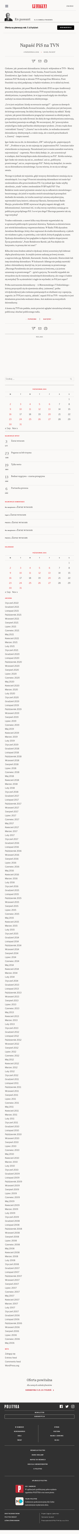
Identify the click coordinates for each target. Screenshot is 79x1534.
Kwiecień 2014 (12, 969)
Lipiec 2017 (10, 815)
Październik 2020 (13, 662)
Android (32, 1486)
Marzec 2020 (11, 689)
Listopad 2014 (12, 941)
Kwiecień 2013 (12, 1016)
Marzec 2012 (11, 1067)
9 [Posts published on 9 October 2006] (10, 409)
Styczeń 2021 (11, 650)
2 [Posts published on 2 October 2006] (10, 404)
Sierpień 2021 (11, 622)
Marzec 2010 (11, 1162)
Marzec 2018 (11, 784)
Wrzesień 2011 (12, 1091)
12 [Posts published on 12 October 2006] (39, 409)
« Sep (8, 428)
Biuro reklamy (38, 1455)
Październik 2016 (13, 851)
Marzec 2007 (11, 1303)
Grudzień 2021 (12, 607)
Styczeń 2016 (11, 886)
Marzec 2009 (11, 1209)
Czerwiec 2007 (12, 1292)
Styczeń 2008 (12, 1264)
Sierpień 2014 (11, 953)
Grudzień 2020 (12, 654)
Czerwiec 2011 (12, 1103)
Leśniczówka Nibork (12, 1521)
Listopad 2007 (12, 1272)
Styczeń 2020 (12, 697)
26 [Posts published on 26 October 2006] (39, 419)
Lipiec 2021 (10, 626)
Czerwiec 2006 (12, 1339)
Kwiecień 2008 (12, 1252)
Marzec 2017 (11, 831)
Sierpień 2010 (12, 1142)
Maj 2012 (9, 1059)
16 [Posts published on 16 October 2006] (10, 414)
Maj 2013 (9, 1012)
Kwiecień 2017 (12, 827)
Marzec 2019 (11, 737)
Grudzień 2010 (12, 1126)
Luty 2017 (10, 835)
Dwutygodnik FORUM (12, 1514)
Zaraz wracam (25, 507)
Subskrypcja (39, 1417)
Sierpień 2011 (11, 1095)
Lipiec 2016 (10, 863)
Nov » (15, 428)
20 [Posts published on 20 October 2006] (49, 414)
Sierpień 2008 (12, 1236)
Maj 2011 (9, 1107)
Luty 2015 (10, 929)
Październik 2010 (13, 1134)
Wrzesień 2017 (12, 807)
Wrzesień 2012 (12, 1044)
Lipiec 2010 (10, 1146)
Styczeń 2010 (12, 1170)
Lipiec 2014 (10, 957)
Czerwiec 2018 (12, 772)
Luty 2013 (10, 1024)
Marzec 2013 (11, 1020)
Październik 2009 (13, 1181)
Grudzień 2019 (12, 701)
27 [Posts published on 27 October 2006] (49, 419)
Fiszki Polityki (31, 1499)
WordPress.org (12, 1365)
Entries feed (11, 1357)
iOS (26, 1486)
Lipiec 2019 (10, 721)
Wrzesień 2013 (12, 996)
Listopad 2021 (12, 611)
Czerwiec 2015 (12, 914)
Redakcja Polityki (37, 1450)
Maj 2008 (9, 1248)
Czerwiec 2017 (12, 819)
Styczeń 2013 (11, 1028)
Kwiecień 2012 (12, 1063)
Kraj (19, 1436)
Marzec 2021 (11, 642)
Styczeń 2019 (11, 744)
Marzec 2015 (11, 926)
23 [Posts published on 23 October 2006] (10, 419)
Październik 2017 (13, 803)
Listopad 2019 (12, 705)
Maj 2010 (9, 1154)
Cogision (49, 1514)
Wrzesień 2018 (12, 760)
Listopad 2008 (12, 1225)
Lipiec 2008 (11, 1240)
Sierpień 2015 (11, 906)
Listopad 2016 (12, 847)
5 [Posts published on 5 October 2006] (39, 404)
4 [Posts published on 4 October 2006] (30, 404)
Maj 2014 (9, 965)
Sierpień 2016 (12, 859)
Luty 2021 (10, 646)
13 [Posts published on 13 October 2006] (49, 409)
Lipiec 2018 (10, 768)
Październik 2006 (13, 1323)
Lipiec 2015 (10, 910)
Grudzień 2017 (12, 796)
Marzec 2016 (11, 878)
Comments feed (13, 1361)
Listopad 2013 (12, 989)
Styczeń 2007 (12, 1311)
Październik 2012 (13, 1040)
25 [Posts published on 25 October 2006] (30, 419)
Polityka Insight (11, 1517)
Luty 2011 (9, 1118)
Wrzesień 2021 (12, 618)
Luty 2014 (10, 977)
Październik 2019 (13, 709)
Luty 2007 (10, 1307)
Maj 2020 (9, 681)
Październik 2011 (13, 1087)
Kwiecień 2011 (12, 1111)
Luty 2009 (10, 1213)
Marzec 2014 (11, 973)
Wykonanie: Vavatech (47, 1517)
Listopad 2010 (12, 1130)
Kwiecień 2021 (12, 638)
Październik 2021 (13, 615)
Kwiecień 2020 (12, 685)
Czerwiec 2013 (12, 1008)
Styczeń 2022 (12, 603)
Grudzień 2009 (12, 1174)
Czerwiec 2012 (12, 1055)
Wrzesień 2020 (12, 666)
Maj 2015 (9, 918)
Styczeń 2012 (11, 1075)
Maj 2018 (9, 776)
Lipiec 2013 (10, 1004)
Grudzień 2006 (12, 1315)
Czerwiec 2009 (12, 1197)
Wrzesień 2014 (12, 949)
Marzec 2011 (11, 1114)
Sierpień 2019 (12, 717)
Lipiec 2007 (11, 1288)
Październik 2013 (13, 992)
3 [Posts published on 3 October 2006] (20, 404)
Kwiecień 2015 (12, 922)
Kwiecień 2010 (12, 1158)
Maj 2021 (9, 634)
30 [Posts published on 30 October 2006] (10, 424)
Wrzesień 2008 (12, 1233)
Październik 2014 (13, 945)
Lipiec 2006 (11, 1335)
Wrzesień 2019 (12, 713)
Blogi (57, 1440)
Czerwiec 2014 (12, 961)
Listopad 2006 (12, 1319)
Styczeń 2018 (11, 792)
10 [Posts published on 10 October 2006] (20, 409)
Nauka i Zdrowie (57, 1436)
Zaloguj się (10, 1354)
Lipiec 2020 (11, 674)
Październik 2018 (13, 756)
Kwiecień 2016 (12, 874)
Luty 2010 (10, 1166)
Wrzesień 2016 (12, 855)
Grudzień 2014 (12, 937)
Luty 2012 (10, 1071)
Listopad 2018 (12, 752)
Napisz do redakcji (38, 1460)
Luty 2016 (10, 882)
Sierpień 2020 (12, 670)
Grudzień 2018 (12, 748)
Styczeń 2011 (11, 1122)
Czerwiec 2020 (12, 678)
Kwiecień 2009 (12, 1205)
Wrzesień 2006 (12, 1327)
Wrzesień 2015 (12, 902)
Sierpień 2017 (11, 811)
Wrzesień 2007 (12, 1280)
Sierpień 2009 (12, 1189)
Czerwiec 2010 (12, 1150)
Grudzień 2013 (12, 985)
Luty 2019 (10, 741)
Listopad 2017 (12, 800)
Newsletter (39, 1413)
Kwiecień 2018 (12, 780)
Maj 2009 (9, 1201)
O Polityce (37, 1469)
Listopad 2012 (12, 1036)
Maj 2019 (9, 729)
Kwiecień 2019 (12, 733)
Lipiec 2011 (10, 1099)
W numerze (19, 1427)
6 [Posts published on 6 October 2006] (49, 404)
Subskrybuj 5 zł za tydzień (38, 1390)
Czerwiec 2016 (12, 866)
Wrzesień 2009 (12, 1185)
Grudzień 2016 (12, 843)
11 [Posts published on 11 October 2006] (30, 409)
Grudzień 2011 (12, 1079)
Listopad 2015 (12, 894)
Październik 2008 (13, 1229)
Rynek (56, 1427)
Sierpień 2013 (12, 1000)
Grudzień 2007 (12, 1268)
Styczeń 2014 (11, 981)
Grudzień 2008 (12, 1221)
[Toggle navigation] (6, 6)
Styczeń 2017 (11, 839)
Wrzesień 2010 (12, 1138)
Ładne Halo (55, 1514)
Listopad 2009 (12, 1177)
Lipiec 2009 (11, 1193)
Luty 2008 (10, 1260)
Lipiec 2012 (10, 1051)
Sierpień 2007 (12, 1284)
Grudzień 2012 (12, 1032)
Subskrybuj (66, 28)
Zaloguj (70, 6)
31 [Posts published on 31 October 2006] (20, 424)
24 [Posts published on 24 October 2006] (20, 419)
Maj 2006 (9, 1343)
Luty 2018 (10, 788)
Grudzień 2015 (12, 890)
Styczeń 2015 (11, 933)
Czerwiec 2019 (12, 725)
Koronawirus (19, 1431)
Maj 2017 (9, 823)
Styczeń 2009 (12, 1217)
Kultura (57, 1431)
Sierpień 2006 (12, 1331)
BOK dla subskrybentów (38, 1464)
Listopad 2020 (12, 658)
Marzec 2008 (11, 1256)
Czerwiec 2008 (12, 1244)
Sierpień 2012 (11, 1048)
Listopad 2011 (12, 1083)
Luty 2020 (10, 693)
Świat (19, 1440)
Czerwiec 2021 (12, 630)
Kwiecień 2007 (12, 1299)
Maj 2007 (9, 1296)
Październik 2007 (13, 1276)
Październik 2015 (13, 898)
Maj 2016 (9, 870)
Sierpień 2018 (12, 764)
